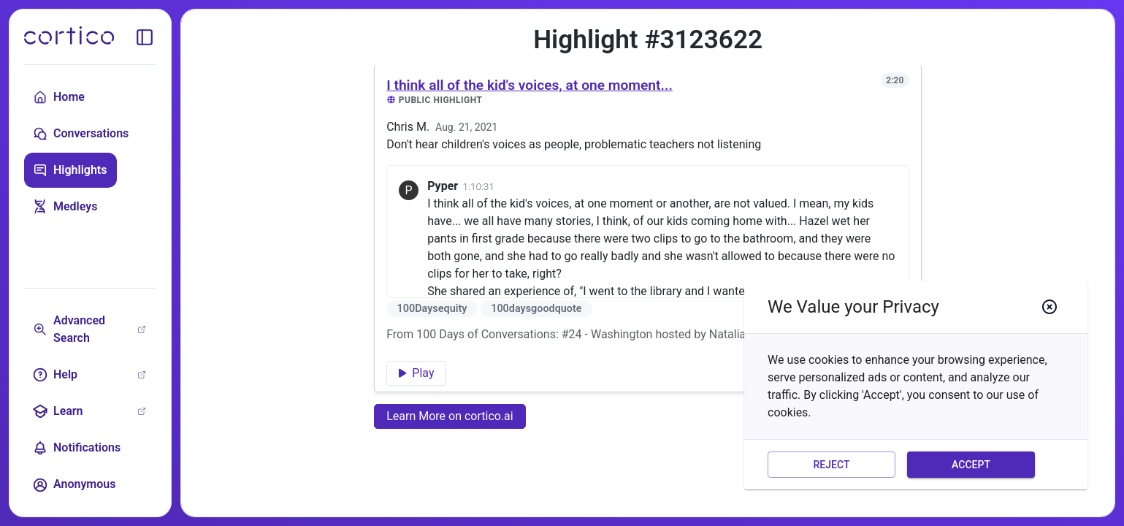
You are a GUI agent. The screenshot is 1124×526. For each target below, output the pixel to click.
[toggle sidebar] (144, 37)
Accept (971, 465)
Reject (831, 465)
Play (416, 373)
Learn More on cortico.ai (449, 416)
